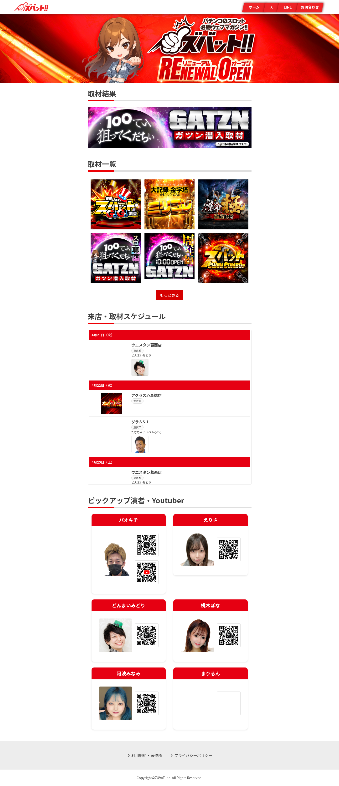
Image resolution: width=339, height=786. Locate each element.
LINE (288, 7)
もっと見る (169, 295)
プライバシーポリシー (193, 755)
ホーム (254, 7)
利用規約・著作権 (146, 755)
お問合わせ (310, 7)
